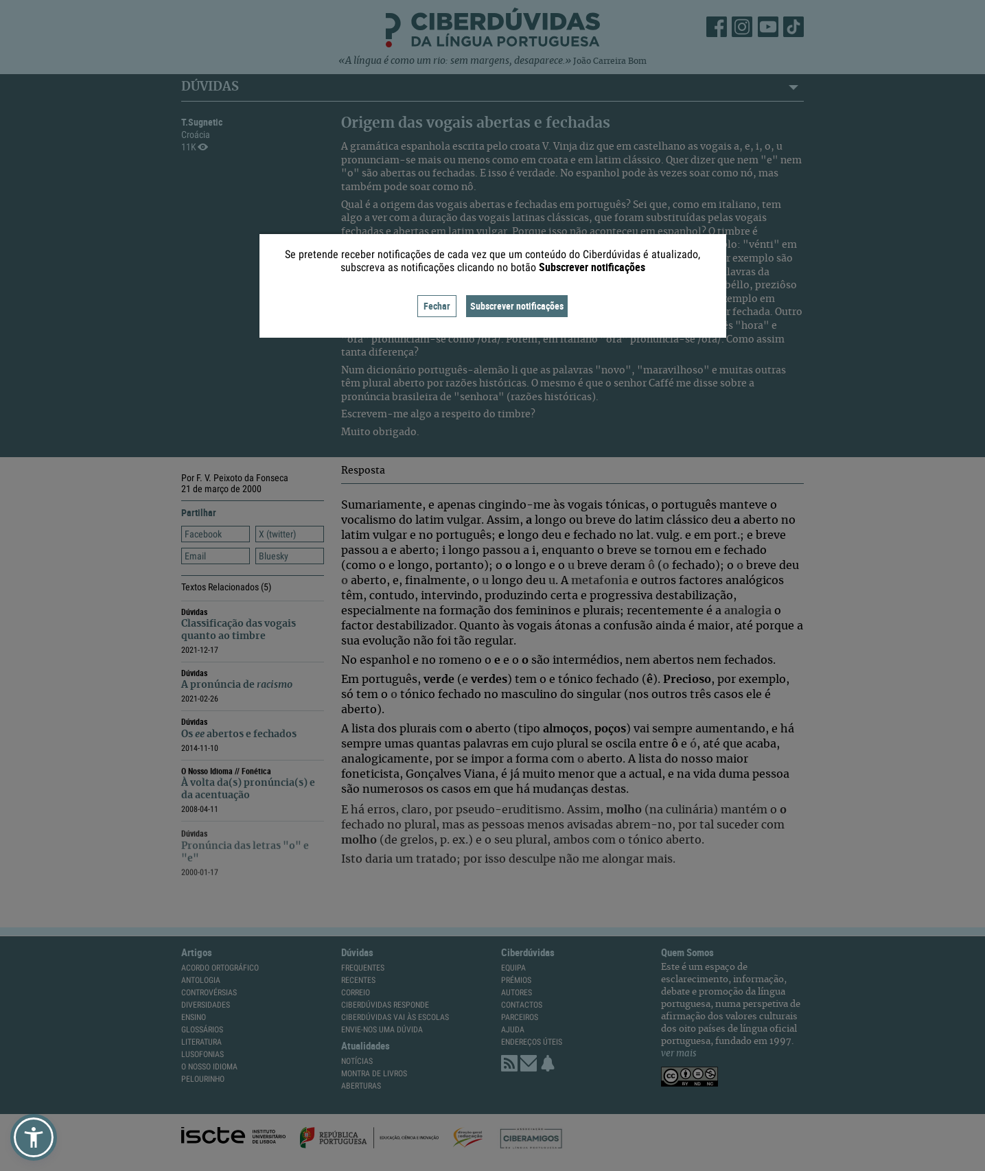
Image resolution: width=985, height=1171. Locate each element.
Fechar (437, 305)
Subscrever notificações (517, 305)
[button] (34, 1137)
